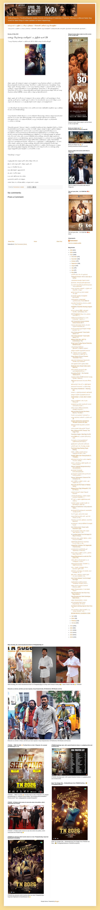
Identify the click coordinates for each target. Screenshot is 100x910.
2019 (71, 634)
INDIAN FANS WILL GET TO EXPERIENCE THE (78, 340)
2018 (71, 637)
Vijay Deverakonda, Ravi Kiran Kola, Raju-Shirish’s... (80, 593)
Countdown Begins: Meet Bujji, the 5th (81, 434)
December (74, 256)
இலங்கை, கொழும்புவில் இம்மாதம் (80, 282)
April (72, 616)
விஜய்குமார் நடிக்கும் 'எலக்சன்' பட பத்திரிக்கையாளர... (80, 564)
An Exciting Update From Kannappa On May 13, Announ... (81, 535)
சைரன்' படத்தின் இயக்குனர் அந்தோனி (81, 392)
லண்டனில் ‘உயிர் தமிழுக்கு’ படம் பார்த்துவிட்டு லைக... (80, 560)
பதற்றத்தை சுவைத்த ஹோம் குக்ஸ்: (80, 280)
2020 (71, 632)
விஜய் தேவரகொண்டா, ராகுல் (79, 600)
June (72, 270)
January (73, 623)
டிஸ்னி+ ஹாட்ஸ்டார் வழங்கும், (79, 274)
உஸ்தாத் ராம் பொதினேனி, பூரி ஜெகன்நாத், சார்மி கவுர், (79, 549)
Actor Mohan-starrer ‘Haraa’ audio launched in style (79, 527)
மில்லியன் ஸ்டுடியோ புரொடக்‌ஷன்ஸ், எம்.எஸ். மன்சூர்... (81, 460)
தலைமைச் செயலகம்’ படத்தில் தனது (80, 386)
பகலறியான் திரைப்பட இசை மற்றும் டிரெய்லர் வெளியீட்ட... (80, 496)
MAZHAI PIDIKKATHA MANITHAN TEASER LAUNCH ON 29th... (80, 421)
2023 (71, 625)
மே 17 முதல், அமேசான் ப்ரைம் (79, 514)
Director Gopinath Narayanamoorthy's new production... (80, 467)
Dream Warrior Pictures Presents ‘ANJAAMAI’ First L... (79, 357)
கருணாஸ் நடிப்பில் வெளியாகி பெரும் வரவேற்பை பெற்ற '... (81, 404)
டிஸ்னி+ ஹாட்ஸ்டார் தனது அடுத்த (80, 446)
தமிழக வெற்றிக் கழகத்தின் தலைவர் (80, 350)
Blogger (57, 901)
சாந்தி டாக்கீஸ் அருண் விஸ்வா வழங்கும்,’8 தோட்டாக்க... (79, 452)
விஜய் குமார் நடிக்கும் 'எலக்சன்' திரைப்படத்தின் (79, 586)
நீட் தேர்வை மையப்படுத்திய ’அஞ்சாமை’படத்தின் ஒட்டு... (79, 353)
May (72, 272)
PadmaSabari (74, 240)
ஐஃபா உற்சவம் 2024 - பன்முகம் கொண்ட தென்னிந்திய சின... (79, 311)
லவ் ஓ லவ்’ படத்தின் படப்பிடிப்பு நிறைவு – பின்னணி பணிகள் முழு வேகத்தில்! (32, 25)
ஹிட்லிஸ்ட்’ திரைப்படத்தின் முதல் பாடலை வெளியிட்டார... (80, 575)
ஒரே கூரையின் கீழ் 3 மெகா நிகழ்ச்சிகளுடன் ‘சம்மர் (78, 603)
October (73, 261)
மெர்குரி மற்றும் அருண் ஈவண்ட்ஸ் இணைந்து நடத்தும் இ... (80, 503)
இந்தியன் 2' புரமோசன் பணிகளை (80, 443)
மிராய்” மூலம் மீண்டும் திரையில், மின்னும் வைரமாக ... (79, 408)
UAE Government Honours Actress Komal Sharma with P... (80, 322)
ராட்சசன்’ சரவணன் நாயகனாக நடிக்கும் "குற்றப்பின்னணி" (81, 285)
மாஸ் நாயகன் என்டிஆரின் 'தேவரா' (80, 428)
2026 (71, 250)
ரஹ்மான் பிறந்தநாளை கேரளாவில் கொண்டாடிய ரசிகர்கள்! (80, 360)
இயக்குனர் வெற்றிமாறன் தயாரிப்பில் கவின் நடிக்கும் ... (81, 474)
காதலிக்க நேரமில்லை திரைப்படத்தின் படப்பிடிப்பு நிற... (81, 303)
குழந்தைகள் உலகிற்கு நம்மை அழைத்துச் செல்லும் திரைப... (79, 582)
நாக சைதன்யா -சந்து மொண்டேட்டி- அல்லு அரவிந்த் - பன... (80, 610)
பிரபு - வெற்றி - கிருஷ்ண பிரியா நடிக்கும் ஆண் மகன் (79, 568)
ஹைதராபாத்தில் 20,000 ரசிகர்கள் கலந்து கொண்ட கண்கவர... (81, 377)
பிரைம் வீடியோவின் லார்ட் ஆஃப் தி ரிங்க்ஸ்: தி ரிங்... (80, 517)
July (72, 268)
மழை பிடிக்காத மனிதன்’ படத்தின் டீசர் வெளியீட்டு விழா (81, 289)
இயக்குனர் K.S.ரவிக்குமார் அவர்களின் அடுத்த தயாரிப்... (81, 511)
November (74, 259)
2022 (71, 628)
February (73, 620)
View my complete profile (74, 243)
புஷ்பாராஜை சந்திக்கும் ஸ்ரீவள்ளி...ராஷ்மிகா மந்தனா (79, 347)
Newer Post (11, 241)
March (73, 618)
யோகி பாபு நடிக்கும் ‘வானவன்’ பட (80, 415)
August (73, 265)
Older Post (59, 241)
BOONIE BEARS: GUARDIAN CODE (80, 613)
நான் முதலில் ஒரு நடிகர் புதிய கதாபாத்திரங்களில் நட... (79, 370)
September (74, 263)
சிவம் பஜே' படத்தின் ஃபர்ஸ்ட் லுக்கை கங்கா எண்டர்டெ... (81, 553)
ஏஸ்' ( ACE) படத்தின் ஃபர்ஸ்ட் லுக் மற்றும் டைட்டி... (80, 481)
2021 (71, 630)
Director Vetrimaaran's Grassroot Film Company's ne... (80, 478)
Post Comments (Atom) (21, 244)
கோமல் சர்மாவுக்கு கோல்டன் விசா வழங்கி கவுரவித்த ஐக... (80, 325)
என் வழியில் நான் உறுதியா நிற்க (79, 363)
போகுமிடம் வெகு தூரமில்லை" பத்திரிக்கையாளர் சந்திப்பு (79, 440)
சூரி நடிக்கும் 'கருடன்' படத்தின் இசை (81, 384)
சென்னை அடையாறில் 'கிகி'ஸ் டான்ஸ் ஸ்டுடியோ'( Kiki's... (81, 538)
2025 (71, 252)
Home (35, 241)
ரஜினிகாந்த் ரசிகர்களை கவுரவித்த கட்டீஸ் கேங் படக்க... (80, 542)
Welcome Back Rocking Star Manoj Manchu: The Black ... (80, 412)
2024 (71, 254)
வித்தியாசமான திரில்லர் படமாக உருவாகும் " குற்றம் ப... (79, 318)
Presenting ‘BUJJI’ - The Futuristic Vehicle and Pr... (80, 374)
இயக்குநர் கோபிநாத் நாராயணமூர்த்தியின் (77, 470)
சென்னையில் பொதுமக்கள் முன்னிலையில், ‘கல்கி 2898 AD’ (80, 300)
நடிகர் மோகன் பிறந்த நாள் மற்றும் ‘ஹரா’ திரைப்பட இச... (80, 531)
